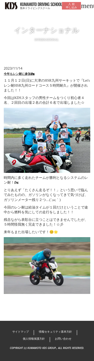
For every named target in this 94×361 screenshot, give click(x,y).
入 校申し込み (71, 6)
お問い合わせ (63, 338)
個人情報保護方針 (34, 338)
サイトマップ (20, 331)
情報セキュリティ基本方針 (55, 331)
